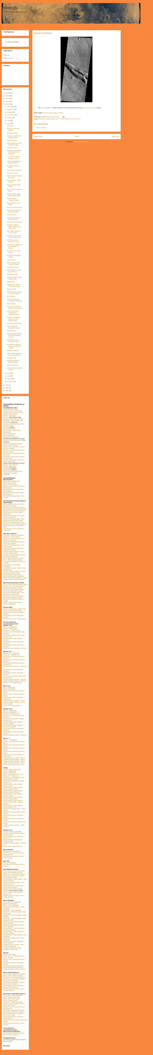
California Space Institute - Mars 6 (14, 761)
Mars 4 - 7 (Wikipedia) (10, 740)
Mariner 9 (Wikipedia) (10, 712)
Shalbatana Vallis (12, 274)
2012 (7, 98)
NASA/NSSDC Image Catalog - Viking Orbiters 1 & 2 (13, 806)
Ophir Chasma (11, 289)
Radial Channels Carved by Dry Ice (14, 176)
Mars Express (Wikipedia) (11, 481)
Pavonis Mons (11, 331)
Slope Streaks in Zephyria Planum (13, 199)
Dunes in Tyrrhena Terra (14, 207)
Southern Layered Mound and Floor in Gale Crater (14, 226)
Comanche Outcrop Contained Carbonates (15, 300)
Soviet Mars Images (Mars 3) (12, 705)
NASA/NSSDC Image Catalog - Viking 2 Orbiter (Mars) (13, 798)
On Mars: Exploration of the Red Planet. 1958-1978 (13, 460)
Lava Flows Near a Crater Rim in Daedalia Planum (13, 312)
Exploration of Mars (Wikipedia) (13, 420)
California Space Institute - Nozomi (14, 969)
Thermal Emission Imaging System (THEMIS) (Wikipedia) (14, 555)
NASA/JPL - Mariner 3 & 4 (11, 630)
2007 (7, 390)
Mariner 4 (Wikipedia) (10, 628)
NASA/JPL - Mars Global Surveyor (14, 874)
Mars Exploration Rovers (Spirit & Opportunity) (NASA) (13, 505)
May (8, 373)
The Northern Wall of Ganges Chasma (13, 157)
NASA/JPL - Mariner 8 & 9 (11, 714)
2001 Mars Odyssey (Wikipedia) (13, 535)
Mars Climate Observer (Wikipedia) (14, 974)
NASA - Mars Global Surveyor (12, 872)
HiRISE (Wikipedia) (9, 604)
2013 (7, 96)
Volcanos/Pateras (75, 119)
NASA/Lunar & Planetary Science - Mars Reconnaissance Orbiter (14, 586)
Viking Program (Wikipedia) (12, 769)
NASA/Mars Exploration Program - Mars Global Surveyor (14, 876)
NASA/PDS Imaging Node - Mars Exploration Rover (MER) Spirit (13, 519)
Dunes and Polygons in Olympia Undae (14, 211)
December (10, 106)
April (8, 376)
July (8, 120)
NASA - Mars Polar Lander (11, 998)
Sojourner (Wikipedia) (10, 903)
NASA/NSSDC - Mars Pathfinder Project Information (13, 929)
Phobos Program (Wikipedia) (12, 831)
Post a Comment (41, 127)
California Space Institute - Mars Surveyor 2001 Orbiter (13, 552)
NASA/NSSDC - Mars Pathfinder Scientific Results (13, 932)
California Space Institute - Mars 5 (14, 759)
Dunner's (6, 417)
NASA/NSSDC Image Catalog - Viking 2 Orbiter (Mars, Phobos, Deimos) (13, 802)
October (10, 112)
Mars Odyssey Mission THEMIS (13, 558)
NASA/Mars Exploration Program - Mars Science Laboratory (14, 1033)
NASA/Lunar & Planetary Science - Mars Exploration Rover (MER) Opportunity (14, 512)
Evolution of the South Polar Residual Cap (14, 236)
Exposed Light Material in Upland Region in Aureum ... (14, 335)
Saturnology (7, 470)
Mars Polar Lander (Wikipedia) (13, 995)
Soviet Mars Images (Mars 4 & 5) (13, 764)
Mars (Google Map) (9, 429)
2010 (7, 104)
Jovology (6, 427)
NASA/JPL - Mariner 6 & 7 (11, 655)
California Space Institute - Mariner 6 (14, 679)
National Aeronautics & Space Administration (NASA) (12, 444)
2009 (7, 385)
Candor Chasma (12, 140)
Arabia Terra (11, 282)
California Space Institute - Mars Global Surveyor (13, 896)
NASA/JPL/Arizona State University (52, 113)
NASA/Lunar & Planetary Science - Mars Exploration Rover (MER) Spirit (14, 508)
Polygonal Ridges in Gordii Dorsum (13, 361)
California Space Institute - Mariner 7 (14, 681)
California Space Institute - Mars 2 (14, 700)
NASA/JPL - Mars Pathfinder (12, 910)
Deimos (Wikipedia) (9, 416)
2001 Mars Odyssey (44, 119)
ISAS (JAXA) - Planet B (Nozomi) (13, 956)
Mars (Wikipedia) (8, 435)
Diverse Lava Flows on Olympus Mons (14, 136)
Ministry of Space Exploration (12, 440)
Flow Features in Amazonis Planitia (13, 327)
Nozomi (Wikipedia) (9, 954)
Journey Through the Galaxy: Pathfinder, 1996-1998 (12, 948)
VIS (51, 107)
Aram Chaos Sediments (14, 170)
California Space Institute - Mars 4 (14, 758)
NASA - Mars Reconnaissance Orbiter (15, 584)
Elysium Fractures (43, 33)
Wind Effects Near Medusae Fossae (13, 241)
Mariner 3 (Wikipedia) (10, 627)
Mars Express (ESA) (9, 483)
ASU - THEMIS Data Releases (13, 560)
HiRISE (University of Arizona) (12, 602)
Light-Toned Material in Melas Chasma (14, 162)
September (10, 115)
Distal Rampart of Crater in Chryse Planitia (14, 292)
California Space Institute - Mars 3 (14, 702)
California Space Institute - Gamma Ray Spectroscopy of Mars (14, 572)
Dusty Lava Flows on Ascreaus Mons (13, 218)
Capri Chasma (11, 260)
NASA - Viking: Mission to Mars (13, 774)
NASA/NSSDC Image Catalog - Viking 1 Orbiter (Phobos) (13, 791)
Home (77, 136)
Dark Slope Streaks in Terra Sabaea (14, 232)
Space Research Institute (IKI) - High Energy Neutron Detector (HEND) (15, 578)
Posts (7, 55)
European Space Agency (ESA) (13, 419)
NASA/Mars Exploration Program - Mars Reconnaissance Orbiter (14, 590)
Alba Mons (10, 126)
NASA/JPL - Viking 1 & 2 (11, 776)
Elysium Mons (86, 107)
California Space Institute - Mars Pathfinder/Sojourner (13, 945)
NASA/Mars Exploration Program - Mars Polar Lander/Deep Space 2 (14, 1011)
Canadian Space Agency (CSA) (13, 412)
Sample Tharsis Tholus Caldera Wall (14, 278)
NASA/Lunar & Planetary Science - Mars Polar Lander (14, 1004)
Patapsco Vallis (12, 358)
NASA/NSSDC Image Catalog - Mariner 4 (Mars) (13, 722)
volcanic (93, 107)
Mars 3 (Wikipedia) (9, 689)
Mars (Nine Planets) (9, 434)
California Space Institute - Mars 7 (14, 763)
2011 (7, 101)
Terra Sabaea (11, 304)
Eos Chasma (11, 296)
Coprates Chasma (12, 350)
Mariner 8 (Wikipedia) (10, 710)
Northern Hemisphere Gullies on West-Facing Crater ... (14, 319)
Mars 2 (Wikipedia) (9, 687)
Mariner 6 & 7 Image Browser (12, 682)
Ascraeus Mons (12, 215)
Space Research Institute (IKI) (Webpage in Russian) (12, 472)
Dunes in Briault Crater (14, 323)
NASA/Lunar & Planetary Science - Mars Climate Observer (14, 979)
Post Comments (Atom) (80, 141)
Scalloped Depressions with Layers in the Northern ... (14, 152)
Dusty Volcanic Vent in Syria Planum (14, 271)
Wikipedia (6, 474)
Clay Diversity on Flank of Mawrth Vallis (14, 144)
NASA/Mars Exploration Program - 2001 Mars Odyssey (14, 542)
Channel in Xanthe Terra (14, 222)
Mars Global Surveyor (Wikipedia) (14, 871)
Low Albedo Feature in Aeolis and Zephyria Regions (14, 346)
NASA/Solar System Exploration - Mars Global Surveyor (13, 886)
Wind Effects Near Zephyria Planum (13, 340)
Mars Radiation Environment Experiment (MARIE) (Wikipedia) (13, 575)
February (10, 381)
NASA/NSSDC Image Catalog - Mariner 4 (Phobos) (13, 726)
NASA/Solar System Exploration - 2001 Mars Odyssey (13, 549)
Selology (6, 468)
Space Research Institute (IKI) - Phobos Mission (13, 840)
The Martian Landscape (10, 437)
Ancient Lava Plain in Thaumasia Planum (14, 285)
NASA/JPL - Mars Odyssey (11, 537)
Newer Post (38, 136)
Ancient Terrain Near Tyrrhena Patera (13, 263)
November (10, 109)
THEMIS (66, 119)
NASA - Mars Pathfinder (10, 905)
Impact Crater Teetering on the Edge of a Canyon (14, 246)
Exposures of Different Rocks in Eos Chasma (14, 307)
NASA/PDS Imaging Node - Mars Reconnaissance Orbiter (13, 593)
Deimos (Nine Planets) (10, 414)
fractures (43, 107)
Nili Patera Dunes (12, 133)
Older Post (115, 136)
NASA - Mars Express (10, 484)
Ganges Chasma (12, 173)
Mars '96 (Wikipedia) (9, 863)
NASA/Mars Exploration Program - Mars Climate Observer (14, 983)
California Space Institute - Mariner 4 (14, 648)
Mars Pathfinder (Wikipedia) (12, 902)
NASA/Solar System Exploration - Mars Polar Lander (13, 1014)
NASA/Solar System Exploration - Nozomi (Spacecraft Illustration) (13, 966)
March (9, 379)
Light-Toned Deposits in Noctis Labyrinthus (14, 354)
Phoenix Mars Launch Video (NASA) (14, 619)
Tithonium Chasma (13, 267)
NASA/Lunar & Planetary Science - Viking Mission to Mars (14, 778)
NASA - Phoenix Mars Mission (12, 610)
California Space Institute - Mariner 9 (14, 735)
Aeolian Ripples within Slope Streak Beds (14, 194)
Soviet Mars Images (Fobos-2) (12, 846)
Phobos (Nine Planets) (10, 465)
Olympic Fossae (12, 147)
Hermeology (7, 422)
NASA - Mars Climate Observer (13, 976)
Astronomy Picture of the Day (12, 411)
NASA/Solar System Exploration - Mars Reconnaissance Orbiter (13, 596)
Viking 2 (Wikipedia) (9, 772)
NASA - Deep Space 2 (10, 1000)
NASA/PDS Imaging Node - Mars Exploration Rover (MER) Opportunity (15, 523)
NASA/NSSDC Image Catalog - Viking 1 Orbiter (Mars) (13, 788)
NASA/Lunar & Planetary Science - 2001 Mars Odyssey (14, 539)
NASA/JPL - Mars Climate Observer (14, 977)
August (9, 118)
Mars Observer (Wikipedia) (11, 851)
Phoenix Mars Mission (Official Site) (14, 609)
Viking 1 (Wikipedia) (9, 771)
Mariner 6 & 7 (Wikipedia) (11, 653)
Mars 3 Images (8, 704)
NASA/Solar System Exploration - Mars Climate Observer (13, 986)
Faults (62, 119)
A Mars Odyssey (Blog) (10, 409)
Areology (10, 7)
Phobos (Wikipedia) (9, 466)
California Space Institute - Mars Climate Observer (13, 989)
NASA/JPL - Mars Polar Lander (13, 1002)
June (9, 123)
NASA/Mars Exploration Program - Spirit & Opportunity (14, 516)
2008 (7, 388)
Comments (8, 58)
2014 (7, 93)
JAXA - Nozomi (8, 957)
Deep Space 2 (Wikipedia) (11, 997)
